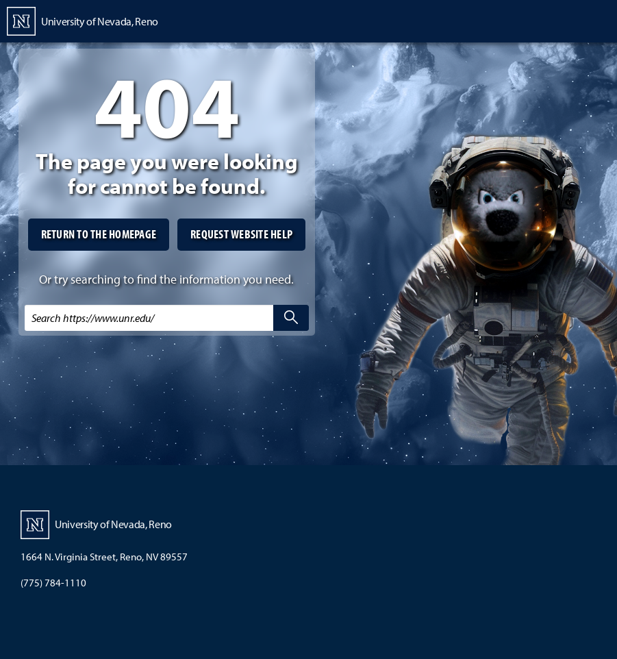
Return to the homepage (99, 234)
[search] (291, 318)
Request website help (241, 234)
